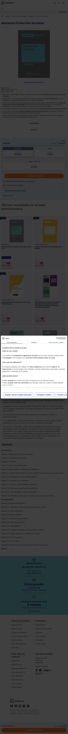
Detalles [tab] (34, 342)
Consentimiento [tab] (12, 342)
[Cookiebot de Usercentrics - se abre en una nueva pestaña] (57, 338)
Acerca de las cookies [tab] (56, 342)
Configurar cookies (45, 395)
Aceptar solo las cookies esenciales (18, 395)
